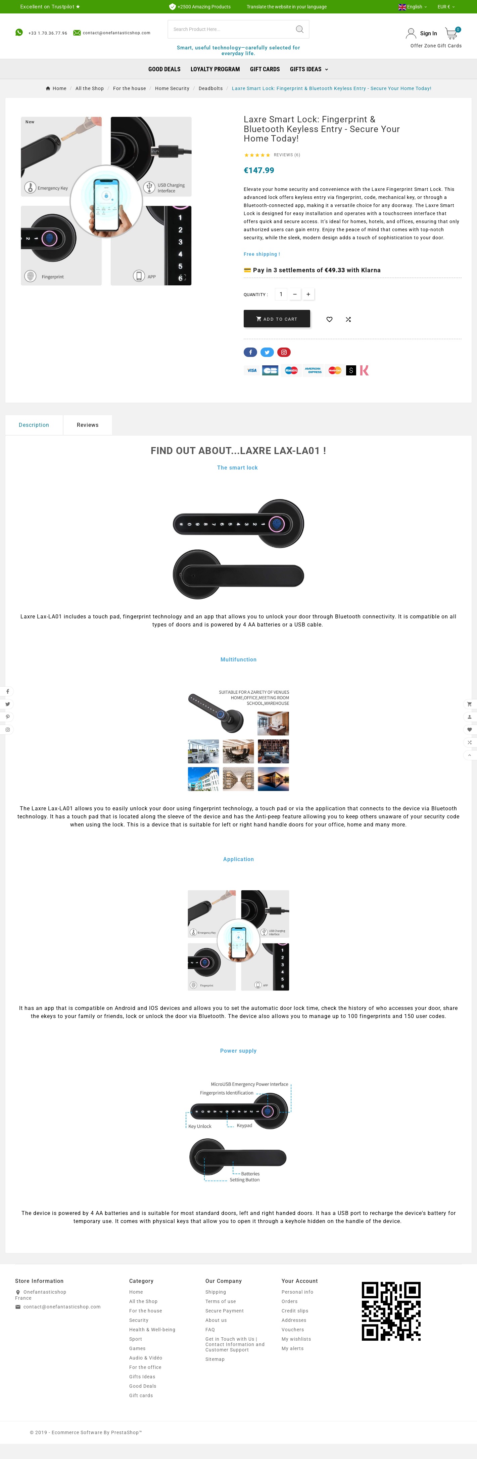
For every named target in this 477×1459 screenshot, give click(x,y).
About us (216, 1335)
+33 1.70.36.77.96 (48, 21)
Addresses (294, 1335)
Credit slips (295, 1326)
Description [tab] (34, 440)
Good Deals (142, 1401)
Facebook (250, 367)
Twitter (267, 367)
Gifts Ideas (142, 1391)
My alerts (293, 1363)
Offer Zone (423, 53)
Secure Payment (224, 1326)
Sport (135, 1354)
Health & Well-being (152, 1344)
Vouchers (293, 1344)
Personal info (298, 1307)
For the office (145, 1382)
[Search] (229, 37)
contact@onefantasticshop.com (112, 21)
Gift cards (141, 1410)
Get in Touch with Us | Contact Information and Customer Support (235, 1359)
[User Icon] (421, 41)
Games (137, 1363)
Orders (290, 1316)
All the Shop (143, 1316)
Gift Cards (449, 53)
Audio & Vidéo (145, 1373)
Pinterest (284, 367)
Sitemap (215, 1374)
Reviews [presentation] (88, 440)
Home (136, 1307)
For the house (145, 1326)
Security (139, 1335)
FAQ (210, 1344)
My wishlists (296, 1354)
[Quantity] (281, 309)
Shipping (215, 1307)
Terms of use (220, 1316)
